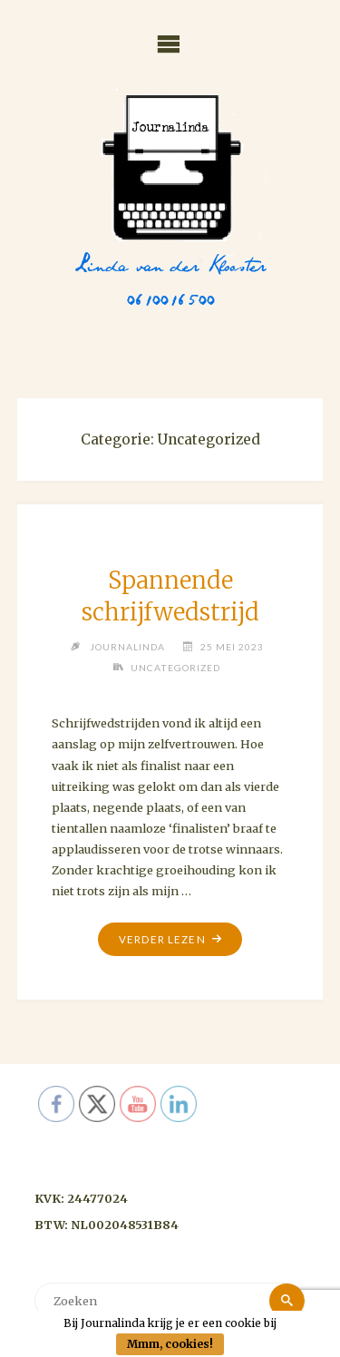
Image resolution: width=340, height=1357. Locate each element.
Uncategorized (175, 667)
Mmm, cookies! (170, 1344)
